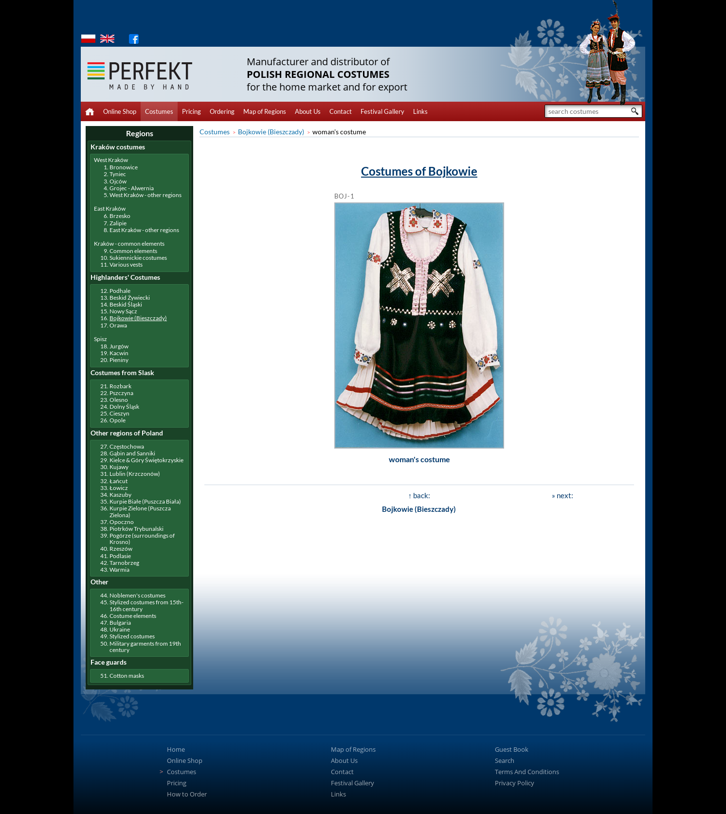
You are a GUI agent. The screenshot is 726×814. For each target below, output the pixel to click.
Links (420, 111)
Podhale (119, 290)
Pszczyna (121, 393)
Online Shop (119, 111)
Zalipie (118, 223)
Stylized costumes (132, 636)
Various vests (126, 264)
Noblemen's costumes (137, 595)
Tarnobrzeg (124, 562)
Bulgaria (120, 622)
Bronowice (123, 167)
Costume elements (132, 615)
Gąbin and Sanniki (132, 453)
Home (176, 749)
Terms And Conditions (527, 771)
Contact (340, 111)
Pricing (191, 111)
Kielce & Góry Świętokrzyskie (146, 460)
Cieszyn (119, 413)
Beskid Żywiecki (129, 297)
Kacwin (118, 353)
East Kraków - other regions (144, 230)
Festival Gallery (382, 111)
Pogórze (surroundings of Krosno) (142, 538)
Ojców (118, 181)
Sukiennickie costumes (138, 257)
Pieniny (118, 359)
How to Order (187, 794)
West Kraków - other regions (145, 195)
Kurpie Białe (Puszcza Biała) (145, 501)
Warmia (119, 569)
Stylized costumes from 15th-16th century (146, 605)
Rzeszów (120, 548)
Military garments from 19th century (145, 646)
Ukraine (119, 629)
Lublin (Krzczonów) (134, 473)
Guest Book (511, 749)
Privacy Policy (514, 782)
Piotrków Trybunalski (136, 528)
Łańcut (118, 481)
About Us (308, 111)
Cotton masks (126, 675)
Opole (117, 420)
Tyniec (117, 174)
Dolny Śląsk (124, 406)
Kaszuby (120, 494)
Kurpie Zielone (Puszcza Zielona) (140, 511)
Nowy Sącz (123, 311)
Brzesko (119, 215)
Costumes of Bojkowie (419, 171)
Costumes (159, 111)
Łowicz (118, 487)
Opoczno (121, 521)
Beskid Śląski (125, 304)
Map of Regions (264, 111)
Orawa (118, 325)
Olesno (118, 399)
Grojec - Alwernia (131, 188)
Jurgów (118, 346)
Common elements (133, 250)
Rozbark (120, 386)
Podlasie (120, 556)
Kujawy (118, 466)
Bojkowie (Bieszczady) (271, 131)
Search (504, 760)
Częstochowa (126, 446)
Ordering (222, 111)
